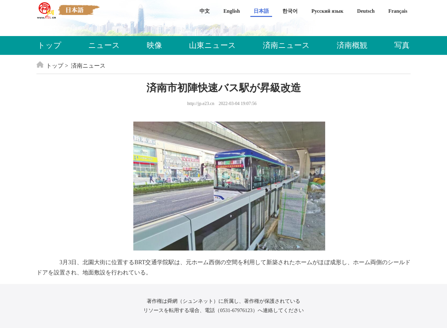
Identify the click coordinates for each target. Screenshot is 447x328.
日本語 (261, 11)
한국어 (290, 11)
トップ (49, 45)
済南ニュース (286, 45)
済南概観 (352, 45)
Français (397, 11)
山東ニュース (212, 45)
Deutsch (366, 11)
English (232, 11)
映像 (154, 45)
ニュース (104, 45)
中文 (205, 11)
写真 (402, 45)
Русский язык (327, 11)
